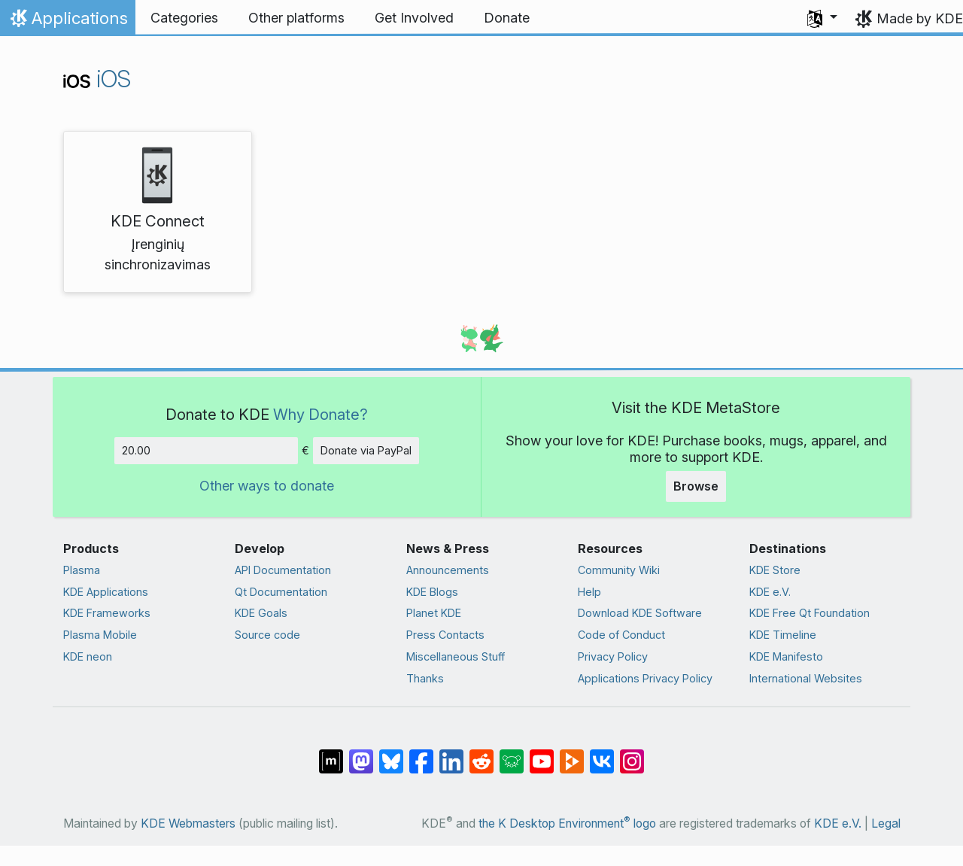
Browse (695, 486)
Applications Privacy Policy (645, 678)
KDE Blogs (432, 591)
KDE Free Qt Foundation (809, 612)
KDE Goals (261, 612)
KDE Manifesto (786, 656)
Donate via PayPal (366, 450)
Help (589, 591)
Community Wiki (619, 570)
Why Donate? (320, 414)
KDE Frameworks (106, 612)
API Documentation (283, 570)
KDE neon (87, 656)
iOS (97, 78)
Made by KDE (919, 18)
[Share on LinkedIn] (451, 753)
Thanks (425, 678)
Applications (67, 22)
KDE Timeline (782, 634)
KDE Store (774, 570)
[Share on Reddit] (481, 753)
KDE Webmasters (188, 823)
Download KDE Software (640, 612)
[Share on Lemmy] (512, 753)
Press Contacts (445, 634)
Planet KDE (433, 612)
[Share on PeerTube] (572, 753)
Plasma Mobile (100, 634)
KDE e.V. (770, 591)
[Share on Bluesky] (391, 753)
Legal (886, 823)
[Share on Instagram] (632, 753)
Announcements (447, 570)
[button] (822, 18)
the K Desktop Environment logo (567, 823)
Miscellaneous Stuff (455, 656)
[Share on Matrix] (331, 753)
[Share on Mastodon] (361, 753)
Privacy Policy (613, 656)
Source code (267, 634)
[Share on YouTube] (542, 753)
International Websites (805, 678)
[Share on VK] (602, 753)
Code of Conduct (621, 634)
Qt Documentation (281, 591)
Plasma (81, 570)
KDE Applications (105, 591)
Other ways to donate (266, 486)
